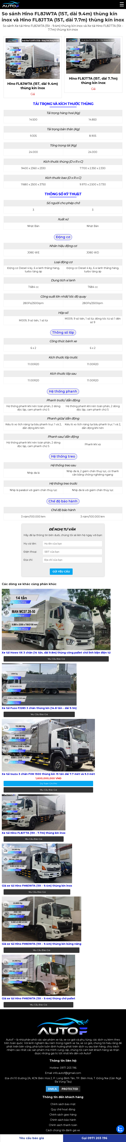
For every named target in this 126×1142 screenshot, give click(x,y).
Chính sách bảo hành (63, 1119)
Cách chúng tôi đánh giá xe (63, 1130)
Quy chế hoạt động (63, 1109)
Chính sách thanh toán (63, 1125)
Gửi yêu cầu (61, 571)
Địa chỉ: (28, 559)
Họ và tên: (30, 543)
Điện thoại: (30, 551)
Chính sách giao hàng (62, 1114)
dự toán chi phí (48, 783)
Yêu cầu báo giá (56, 658)
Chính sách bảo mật (63, 1104)
